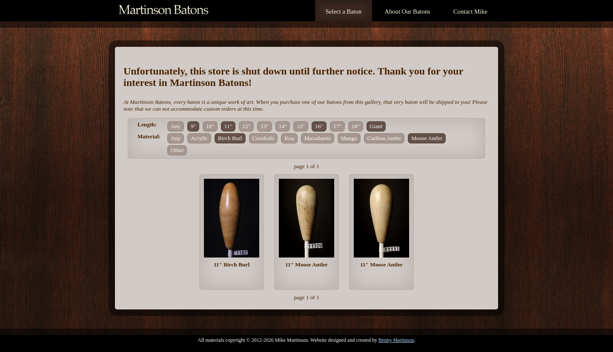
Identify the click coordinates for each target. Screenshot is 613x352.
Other (177, 150)
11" (228, 126)
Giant (376, 126)
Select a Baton (344, 11)
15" (301, 126)
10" (210, 126)
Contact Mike (470, 11)
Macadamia (317, 138)
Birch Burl (230, 138)
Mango (349, 138)
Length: (147, 124)
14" (283, 126)
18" (356, 126)
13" (265, 126)
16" (319, 126)
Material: (148, 136)
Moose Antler (426, 138)
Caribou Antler (384, 138)
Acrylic (199, 138)
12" (246, 126)
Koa (289, 138)
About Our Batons (407, 11)
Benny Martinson (396, 340)
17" (337, 126)
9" (193, 126)
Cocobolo (263, 138)
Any (175, 126)
